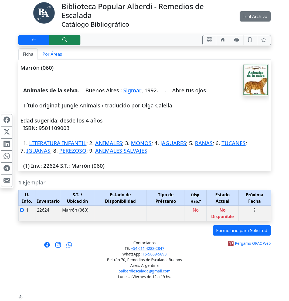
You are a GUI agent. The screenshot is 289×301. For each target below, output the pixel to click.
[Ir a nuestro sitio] (223, 40)
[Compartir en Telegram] (6, 169)
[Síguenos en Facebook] (47, 247)
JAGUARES (173, 143)
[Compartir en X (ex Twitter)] (6, 132)
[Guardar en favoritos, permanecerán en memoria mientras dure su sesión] (250, 40)
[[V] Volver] (34, 40)
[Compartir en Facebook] (6, 120)
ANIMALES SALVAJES (121, 150)
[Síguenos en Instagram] (58, 247)
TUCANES (234, 143)
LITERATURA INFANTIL (57, 143)
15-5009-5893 (154, 254)
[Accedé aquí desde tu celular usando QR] (209, 40)
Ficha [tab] (28, 54)
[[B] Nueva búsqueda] (64, 40)
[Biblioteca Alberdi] (44, 12)
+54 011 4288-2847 (147, 248)
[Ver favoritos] (264, 40)
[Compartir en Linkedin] (6, 144)
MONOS (141, 143)
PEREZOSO (72, 150)
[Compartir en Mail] (6, 181)
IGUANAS (38, 150)
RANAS (204, 143)
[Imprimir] (237, 40)
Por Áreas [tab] (52, 54)
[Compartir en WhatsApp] (6, 156)
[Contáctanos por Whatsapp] (69, 247)
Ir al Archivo (255, 16)
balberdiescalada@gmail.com (144, 271)
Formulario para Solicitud (241, 230)
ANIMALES (108, 143)
